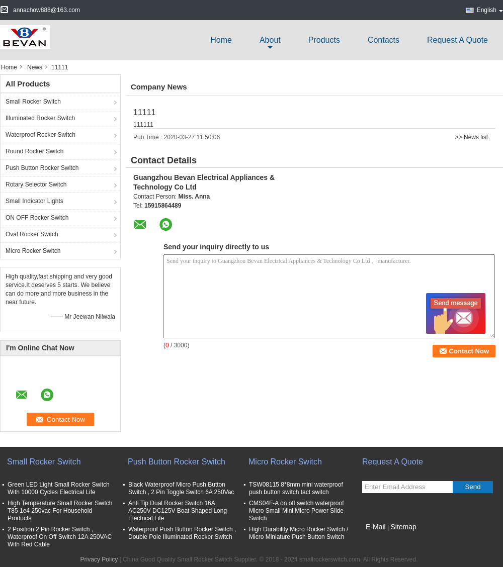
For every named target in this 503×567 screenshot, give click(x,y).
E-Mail (376, 527)
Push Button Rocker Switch (42, 167)
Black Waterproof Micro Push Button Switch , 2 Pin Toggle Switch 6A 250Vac (181, 488)
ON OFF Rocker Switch (37, 217)
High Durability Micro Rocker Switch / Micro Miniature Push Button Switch (298, 533)
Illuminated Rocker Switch (40, 118)
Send (472, 487)
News (34, 67)
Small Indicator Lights (34, 201)
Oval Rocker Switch (32, 234)
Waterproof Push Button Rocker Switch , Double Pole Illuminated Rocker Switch (182, 533)
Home (221, 40)
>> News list (471, 137)
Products (324, 40)
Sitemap (403, 527)
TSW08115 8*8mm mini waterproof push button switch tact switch (296, 488)
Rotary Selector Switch (36, 184)
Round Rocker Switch (34, 151)
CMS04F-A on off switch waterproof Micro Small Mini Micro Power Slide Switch (296, 511)
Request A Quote (457, 40)
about (270, 40)
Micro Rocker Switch (33, 250)
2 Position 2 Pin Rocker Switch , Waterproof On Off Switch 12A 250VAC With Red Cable (60, 537)
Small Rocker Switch (33, 101)
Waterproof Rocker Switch (40, 134)
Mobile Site (380, 539)
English (490, 10)
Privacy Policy (99, 559)
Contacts (383, 40)
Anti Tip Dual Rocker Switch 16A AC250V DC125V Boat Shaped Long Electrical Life (177, 511)
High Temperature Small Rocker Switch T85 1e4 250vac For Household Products (60, 511)
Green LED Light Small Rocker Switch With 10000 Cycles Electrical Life (59, 488)
